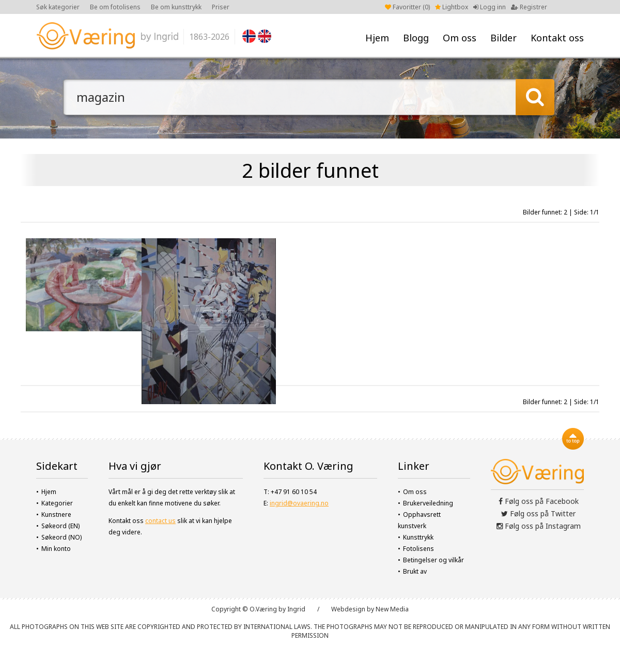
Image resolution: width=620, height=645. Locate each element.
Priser (220, 7)
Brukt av (415, 571)
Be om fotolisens (115, 7)
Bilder (503, 38)
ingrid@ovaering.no (299, 503)
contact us (160, 520)
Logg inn (489, 7)
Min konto (56, 548)
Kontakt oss (557, 38)
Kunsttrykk (418, 537)
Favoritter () (407, 7)
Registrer (529, 7)
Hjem (377, 38)
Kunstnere (56, 514)
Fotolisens (418, 548)
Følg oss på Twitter (538, 513)
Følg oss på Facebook (539, 501)
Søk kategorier (58, 7)
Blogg (416, 38)
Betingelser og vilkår (433, 560)
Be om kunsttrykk (176, 7)
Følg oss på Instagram (539, 526)
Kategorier (57, 503)
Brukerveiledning (428, 503)
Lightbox (451, 7)
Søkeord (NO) (61, 537)
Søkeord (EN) (60, 525)
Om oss (459, 38)
